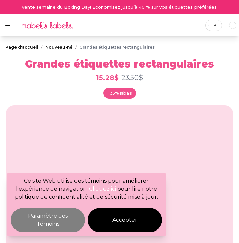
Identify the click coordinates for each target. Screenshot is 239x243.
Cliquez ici (102, 189)
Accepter (124, 220)
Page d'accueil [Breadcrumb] (21, 47)
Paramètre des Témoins (48, 220)
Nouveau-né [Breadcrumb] (58, 47)
